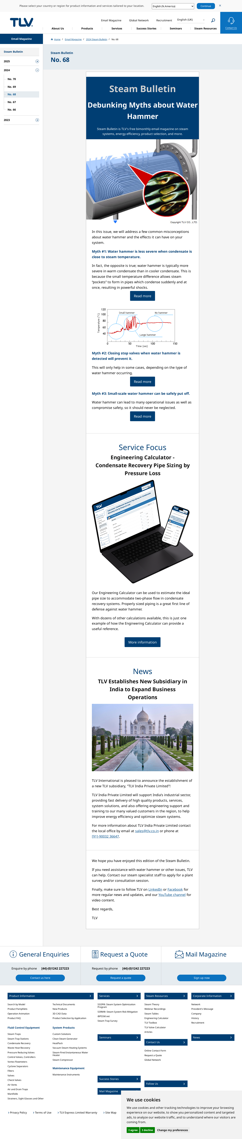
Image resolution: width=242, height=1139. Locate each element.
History (195, 1018)
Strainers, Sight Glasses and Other (26, 1098)
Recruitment (197, 1022)
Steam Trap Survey (107, 1020)
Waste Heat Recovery (19, 1047)
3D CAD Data (60, 1013)
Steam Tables (151, 1013)
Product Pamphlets (17, 1008)
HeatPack (58, 1043)
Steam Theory (151, 1004)
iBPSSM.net (104, 1016)
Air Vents (12, 1084)
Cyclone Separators (18, 1066)
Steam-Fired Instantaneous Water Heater (70, 1054)
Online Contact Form (155, 1050)
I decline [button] (147, 1130)
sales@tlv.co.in (147, 831)
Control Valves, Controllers (22, 1057)
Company (196, 1013)
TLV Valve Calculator (155, 1027)
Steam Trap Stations (18, 1038)
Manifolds (13, 1093)
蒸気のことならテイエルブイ (21, 22)
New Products (60, 1008)
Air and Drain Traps (18, 1089)
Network (195, 1004)
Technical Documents (64, 1004)
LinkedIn (155, 889)
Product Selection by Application (69, 1018)
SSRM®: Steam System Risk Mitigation (118, 1011)
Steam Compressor (63, 1059)
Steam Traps (14, 1034)
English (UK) (185, 19)
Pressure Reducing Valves (21, 1052)
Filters (11, 1070)
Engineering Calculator (156, 1018)
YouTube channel (172, 894)
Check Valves (14, 1080)
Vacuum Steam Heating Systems (70, 1047)
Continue (206, 6)
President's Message (202, 1008)
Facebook (175, 889)
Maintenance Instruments (66, 1074)
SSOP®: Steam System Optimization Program (116, 1006)
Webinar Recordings (155, 1008)
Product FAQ (14, 1018)
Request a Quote (153, 1055)
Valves (11, 1075)
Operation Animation (18, 1013)
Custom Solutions (62, 1034)
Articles (148, 1032)
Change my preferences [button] (172, 1130)
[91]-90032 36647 (105, 836)
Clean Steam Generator (65, 1038)
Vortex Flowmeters (17, 1061)
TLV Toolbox (150, 1022)
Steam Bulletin (142, 88)
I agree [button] (133, 1130)
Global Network (152, 1059)
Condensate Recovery (19, 1043)
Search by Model (16, 1004)
